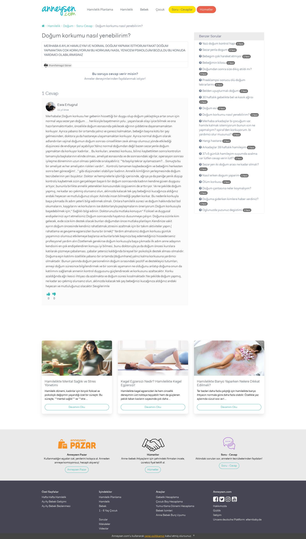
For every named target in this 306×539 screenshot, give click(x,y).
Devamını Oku (76, 407)
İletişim (217, 515)
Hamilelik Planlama (100, 9)
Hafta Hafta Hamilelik (54, 497)
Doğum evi (212, 108)
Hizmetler (206, 9)
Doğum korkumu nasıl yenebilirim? (229, 115)
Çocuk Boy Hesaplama (169, 501)
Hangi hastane (215, 141)
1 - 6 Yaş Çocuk (108, 510)
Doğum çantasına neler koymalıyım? (225, 190)
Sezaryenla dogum (218, 50)
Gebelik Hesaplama (167, 497)
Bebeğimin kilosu (217, 63)
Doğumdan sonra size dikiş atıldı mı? (225, 71)
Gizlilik (217, 510)
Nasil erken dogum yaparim (224, 175)
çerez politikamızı (155, 536)
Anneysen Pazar (76, 469)
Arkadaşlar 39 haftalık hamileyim (227, 147)
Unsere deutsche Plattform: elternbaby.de (237, 519)
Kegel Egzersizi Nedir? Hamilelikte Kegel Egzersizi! (151, 383)
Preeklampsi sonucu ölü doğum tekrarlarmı (222, 82)
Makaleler (104, 524)
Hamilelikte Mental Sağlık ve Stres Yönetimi (70, 383)
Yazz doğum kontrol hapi (221, 43)
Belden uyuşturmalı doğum (223, 91)
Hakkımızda (220, 506)
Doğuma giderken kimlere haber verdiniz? (228, 201)
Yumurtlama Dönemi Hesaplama (175, 506)
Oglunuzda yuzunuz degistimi (225, 210)
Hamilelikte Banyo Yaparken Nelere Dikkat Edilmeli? (228, 383)
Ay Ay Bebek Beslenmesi (56, 506)
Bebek (144, 9)
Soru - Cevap (229, 465)
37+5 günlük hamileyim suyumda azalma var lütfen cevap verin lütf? (228, 156)
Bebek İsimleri (164, 510)
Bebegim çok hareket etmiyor (225, 56)
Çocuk (160, 9)
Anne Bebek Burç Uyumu (171, 515)
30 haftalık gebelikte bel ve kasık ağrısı (226, 99)
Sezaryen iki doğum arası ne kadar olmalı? (229, 166)
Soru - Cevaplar (182, 9)
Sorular (103, 519)
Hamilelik (126, 9)
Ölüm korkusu (215, 182)
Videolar (104, 528)
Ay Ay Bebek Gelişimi (54, 501)
